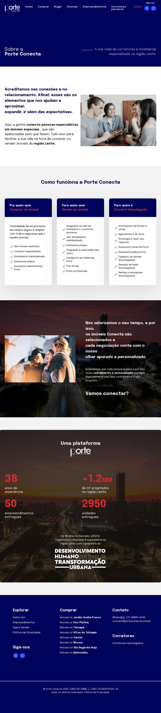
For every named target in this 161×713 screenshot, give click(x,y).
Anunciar (72, 6)
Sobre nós (19, 617)
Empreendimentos (94, 6)
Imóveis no (80, 617)
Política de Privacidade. (97, 692)
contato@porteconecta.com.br (131, 621)
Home (29, 6)
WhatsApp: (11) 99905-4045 (128, 617)
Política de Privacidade (26, 632)
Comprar (43, 6)
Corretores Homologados (127, 643)
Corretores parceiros (118, 8)
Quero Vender (21, 627)
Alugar (58, 6)
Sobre (138, 6)
